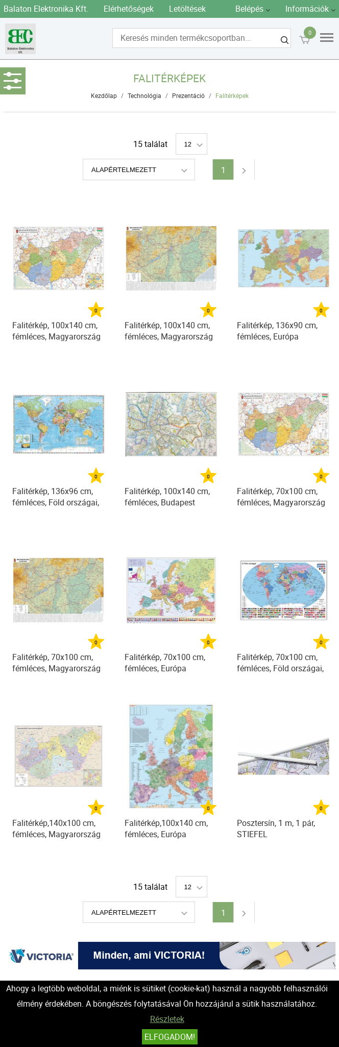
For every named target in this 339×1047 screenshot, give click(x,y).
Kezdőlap (104, 95)
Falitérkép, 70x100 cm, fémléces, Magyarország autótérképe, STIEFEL (56, 663)
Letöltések (187, 8)
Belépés (249, 8)
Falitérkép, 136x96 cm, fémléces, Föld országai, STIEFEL (55, 497)
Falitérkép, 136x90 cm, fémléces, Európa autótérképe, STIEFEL (277, 332)
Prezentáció (188, 95)
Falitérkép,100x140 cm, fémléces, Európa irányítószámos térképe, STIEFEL (167, 829)
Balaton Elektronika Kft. (46, 8)
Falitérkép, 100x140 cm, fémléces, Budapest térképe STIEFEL (167, 497)
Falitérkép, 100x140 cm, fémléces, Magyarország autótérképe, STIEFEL (169, 332)
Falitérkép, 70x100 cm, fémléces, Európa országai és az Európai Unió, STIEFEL (165, 663)
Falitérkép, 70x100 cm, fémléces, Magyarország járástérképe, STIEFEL (281, 497)
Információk (307, 8)
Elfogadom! (169, 1036)
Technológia (144, 95)
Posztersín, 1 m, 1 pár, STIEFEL (276, 828)
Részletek (167, 1019)
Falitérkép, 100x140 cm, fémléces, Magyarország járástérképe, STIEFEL (56, 332)
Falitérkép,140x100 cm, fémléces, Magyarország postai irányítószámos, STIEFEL (56, 829)
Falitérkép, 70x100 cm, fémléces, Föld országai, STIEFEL (280, 663)
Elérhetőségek (129, 8)
